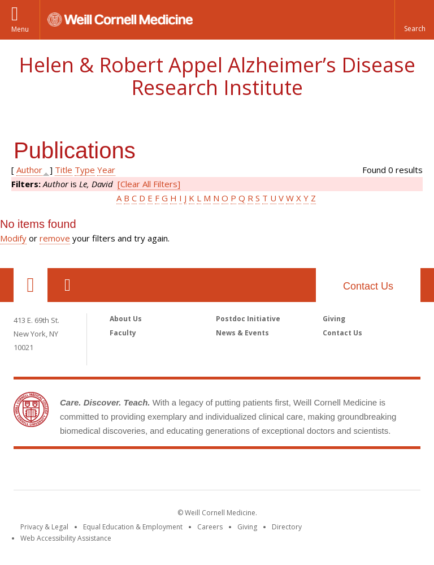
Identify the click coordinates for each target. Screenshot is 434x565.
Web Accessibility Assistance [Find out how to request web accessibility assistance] (65, 538)
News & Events (242, 333)
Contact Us (368, 286)
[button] (414, 20)
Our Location (30, 285)
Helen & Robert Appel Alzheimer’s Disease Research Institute (217, 76)
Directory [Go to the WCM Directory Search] (287, 527)
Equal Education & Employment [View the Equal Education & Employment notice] (133, 527)
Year (106, 169)
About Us (126, 319)
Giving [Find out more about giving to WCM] (247, 527)
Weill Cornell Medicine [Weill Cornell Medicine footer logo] (217, 471)
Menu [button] (20, 29)
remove (55, 238)
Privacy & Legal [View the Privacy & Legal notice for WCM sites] (44, 527)
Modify (13, 238)
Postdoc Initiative (248, 319)
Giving (334, 319)
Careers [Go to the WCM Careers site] (210, 527)
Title (63, 169)
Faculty (123, 333)
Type (85, 169)
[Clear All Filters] (149, 183)
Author (29, 169)
